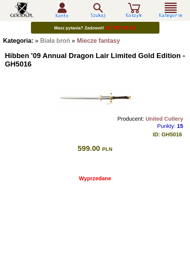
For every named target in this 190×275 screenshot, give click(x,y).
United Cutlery (164, 119)
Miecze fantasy (98, 40)
